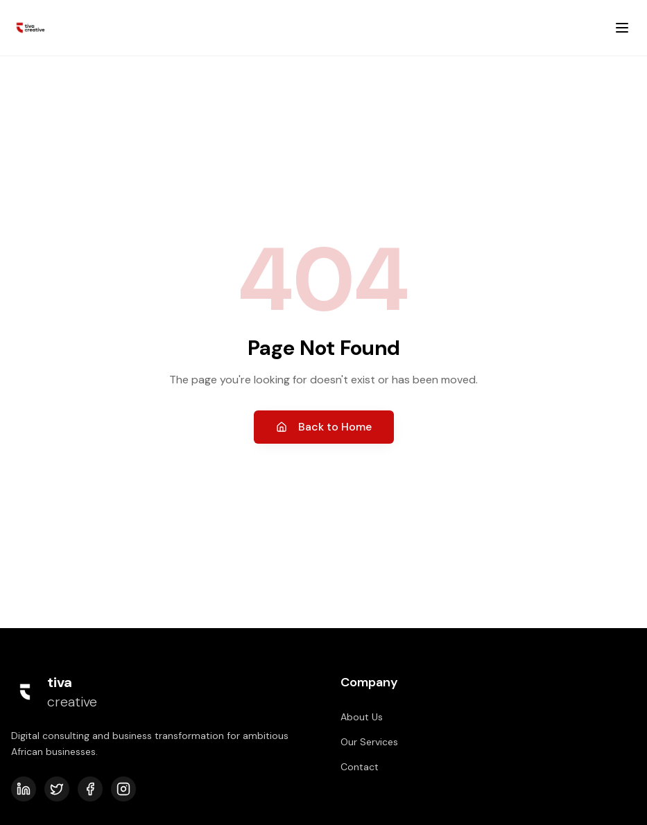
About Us (361, 717)
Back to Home (324, 426)
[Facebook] (90, 788)
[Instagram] (123, 788)
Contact (359, 767)
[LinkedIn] (23, 788)
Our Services (369, 742)
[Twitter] (56, 788)
